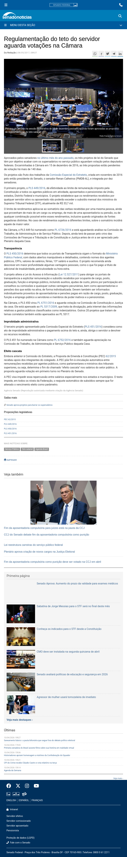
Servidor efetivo (14, 816)
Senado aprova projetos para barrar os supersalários (29, 405)
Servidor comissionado (18, 821)
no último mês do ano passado (55, 157)
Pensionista (12, 830)
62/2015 (111, 356)
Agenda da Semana (12, 770)
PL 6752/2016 (62, 340)
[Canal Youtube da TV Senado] (35, 786)
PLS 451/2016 (93, 326)
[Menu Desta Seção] (63, 25)
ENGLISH (11, 800)
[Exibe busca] (120, 16)
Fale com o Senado (18, 842)
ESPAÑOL (24, 800)
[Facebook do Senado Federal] (9, 786)
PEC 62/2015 (10, 419)
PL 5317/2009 (48, 306)
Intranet (12, 809)
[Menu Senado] (6, 5)
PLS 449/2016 (36, 188)
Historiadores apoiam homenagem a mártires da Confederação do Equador (37, 755)
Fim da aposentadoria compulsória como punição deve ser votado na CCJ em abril (52, 561)
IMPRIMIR (10, 460)
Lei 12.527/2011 (69, 274)
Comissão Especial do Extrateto (68, 174)
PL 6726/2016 (63, 229)
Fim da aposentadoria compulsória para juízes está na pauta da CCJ (44, 528)
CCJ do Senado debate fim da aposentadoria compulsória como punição (46, 534)
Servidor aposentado (17, 825)
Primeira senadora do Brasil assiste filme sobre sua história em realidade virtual (39, 748)
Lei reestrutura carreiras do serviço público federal (33, 544)
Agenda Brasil (42, 449)
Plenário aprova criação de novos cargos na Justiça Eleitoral (39, 551)
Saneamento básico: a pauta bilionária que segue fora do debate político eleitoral (39, 740)
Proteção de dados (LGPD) (20, 837)
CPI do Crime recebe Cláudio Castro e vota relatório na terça (30, 763)
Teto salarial (27, 449)
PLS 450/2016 (14, 253)
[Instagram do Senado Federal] (27, 786)
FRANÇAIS (37, 800)
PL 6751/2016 (45, 302)
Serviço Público (12, 449)
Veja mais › (118, 778)
